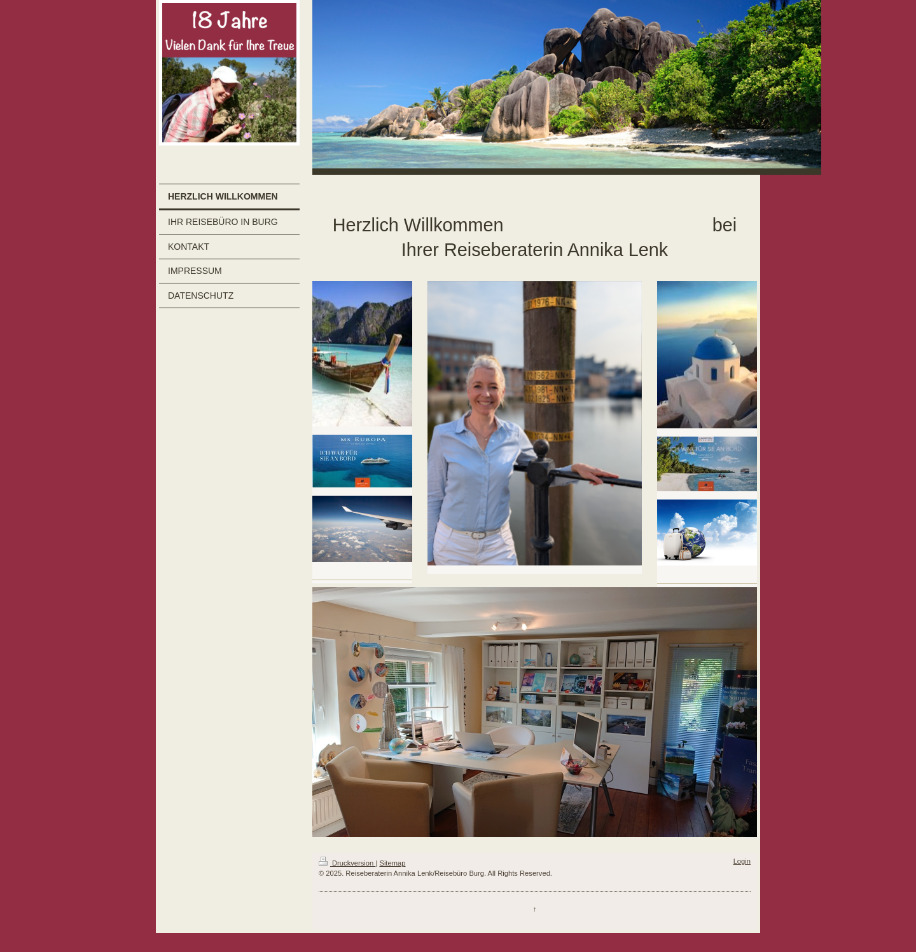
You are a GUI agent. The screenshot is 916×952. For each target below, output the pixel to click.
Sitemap (392, 863)
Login (742, 861)
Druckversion (347, 863)
